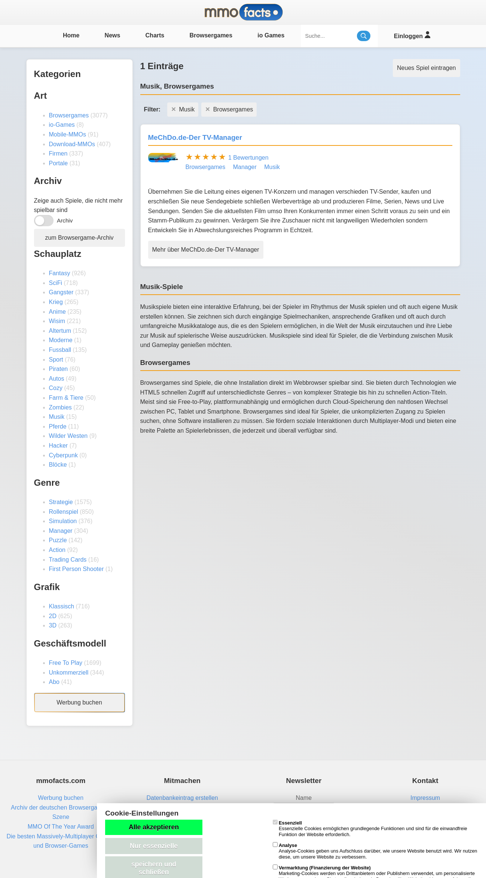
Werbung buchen (79, 702)
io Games (270, 35)
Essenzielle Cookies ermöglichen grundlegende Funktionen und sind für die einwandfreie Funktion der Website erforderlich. (370, 828)
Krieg (56, 302)
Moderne (61, 340)
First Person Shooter (76, 569)
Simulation (63, 521)
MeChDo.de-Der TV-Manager (195, 137)
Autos (56, 378)
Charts (155, 35)
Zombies (60, 407)
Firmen (58, 153)
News (112, 35)
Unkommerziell (69, 672)
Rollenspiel (63, 512)
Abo (54, 682)
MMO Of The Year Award (61, 826)
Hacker (58, 445)
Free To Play (66, 663)
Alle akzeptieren (154, 827)
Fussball (60, 350)
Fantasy (59, 273)
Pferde (58, 426)
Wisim (57, 321)
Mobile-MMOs (67, 134)
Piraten (58, 369)
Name (304, 798)
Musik (57, 417)
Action (57, 550)
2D (52, 616)
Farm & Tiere (66, 398)
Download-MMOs (72, 144)
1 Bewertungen (248, 157)
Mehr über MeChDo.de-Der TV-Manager (205, 249)
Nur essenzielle (154, 846)
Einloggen (412, 35)
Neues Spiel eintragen (426, 68)
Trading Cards (68, 559)
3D (52, 625)
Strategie (61, 502)
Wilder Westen (68, 436)
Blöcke (58, 464)
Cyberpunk (63, 455)
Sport (56, 359)
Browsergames (210, 35)
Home (71, 35)
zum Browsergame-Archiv (79, 237)
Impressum (425, 798)
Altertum (60, 331)
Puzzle (58, 540)
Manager (61, 531)
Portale (58, 163)
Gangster (61, 292)
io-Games (62, 125)
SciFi (55, 283)
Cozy (55, 388)
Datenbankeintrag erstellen (182, 798)
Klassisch (61, 606)
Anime (57, 311)
